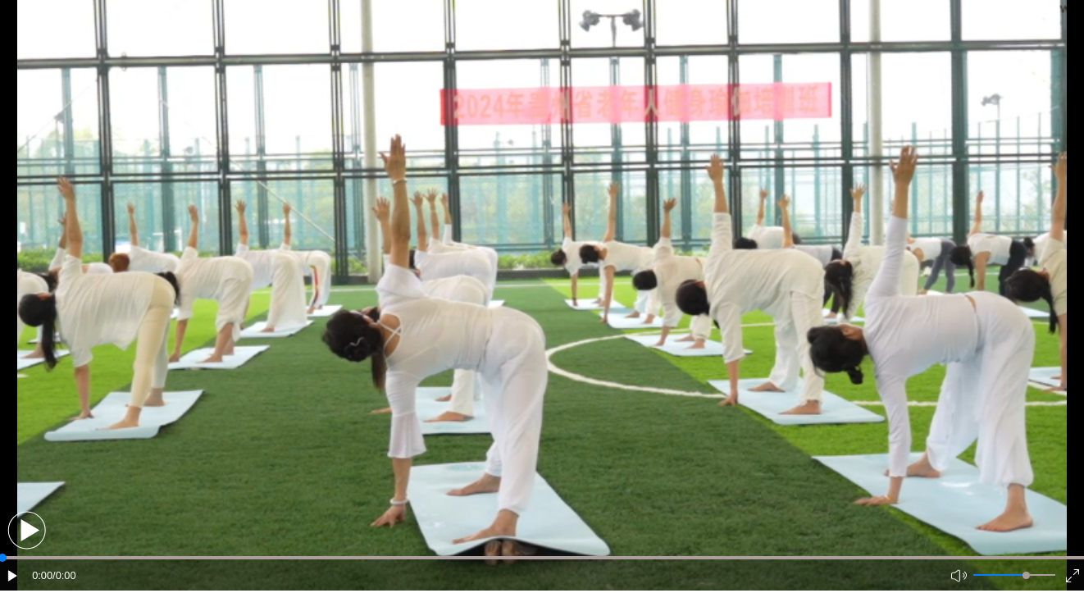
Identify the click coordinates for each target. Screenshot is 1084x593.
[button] (27, 530)
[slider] (1026, 575)
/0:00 (63, 575)
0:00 (42, 575)
